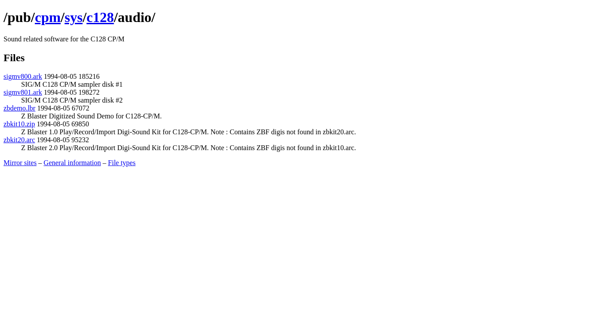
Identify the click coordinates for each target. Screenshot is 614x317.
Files (14, 57)
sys (74, 17)
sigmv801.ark (23, 92)
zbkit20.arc (19, 140)
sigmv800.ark (23, 76)
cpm (48, 17)
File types (122, 162)
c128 (100, 17)
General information (72, 162)
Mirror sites (20, 162)
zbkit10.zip (19, 124)
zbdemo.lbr (19, 108)
